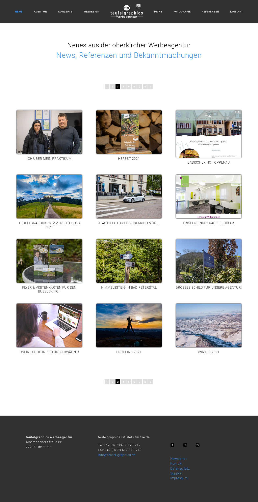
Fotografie (182, 11)
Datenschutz (180, 468)
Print (158, 11)
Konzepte (65, 11)
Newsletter (178, 459)
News (19, 11)
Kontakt (236, 11)
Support (176, 473)
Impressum (179, 478)
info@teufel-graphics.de (116, 455)
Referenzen (210, 11)
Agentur (40, 11)
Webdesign (91, 11)
